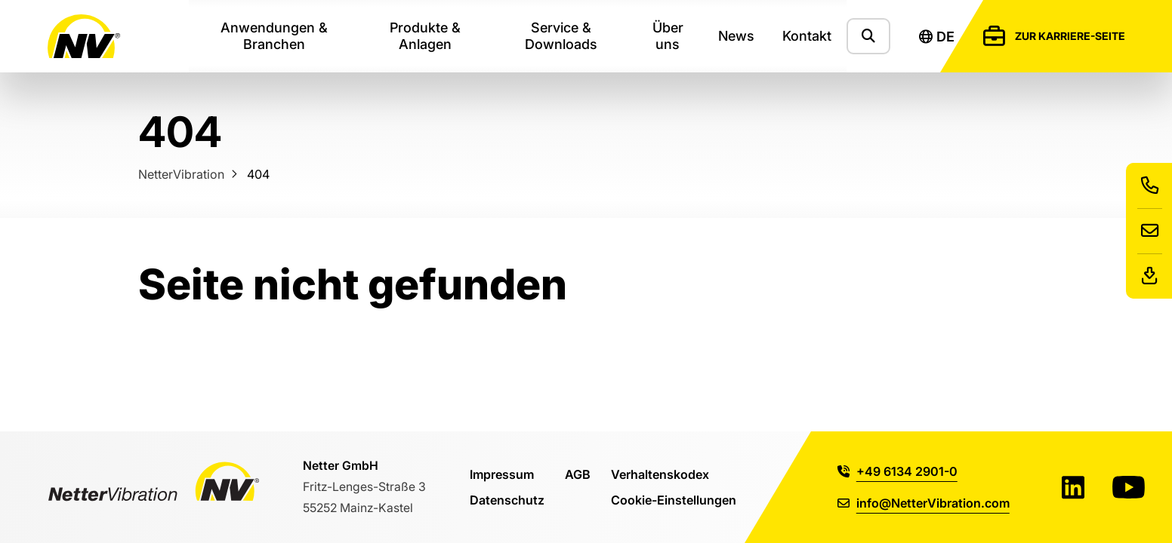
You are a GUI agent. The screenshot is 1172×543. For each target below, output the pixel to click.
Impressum (502, 474)
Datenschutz (507, 499)
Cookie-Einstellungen (673, 499)
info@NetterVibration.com (923, 502)
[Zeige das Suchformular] (868, 36)
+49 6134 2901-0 (897, 471)
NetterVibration (181, 174)
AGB (578, 474)
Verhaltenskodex (660, 474)
